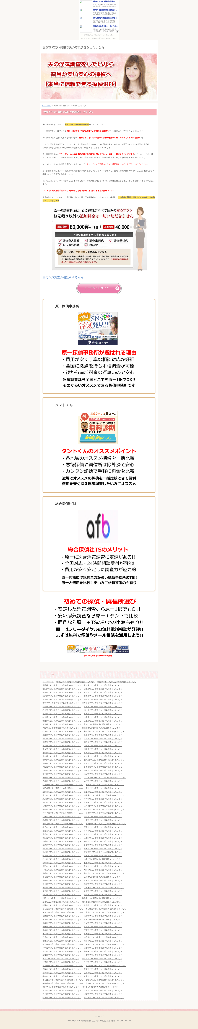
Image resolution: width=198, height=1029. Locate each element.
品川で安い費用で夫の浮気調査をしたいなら (102, 877)
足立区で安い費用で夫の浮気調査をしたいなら (62, 806)
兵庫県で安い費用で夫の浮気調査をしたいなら (101, 728)
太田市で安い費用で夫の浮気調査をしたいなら (103, 976)
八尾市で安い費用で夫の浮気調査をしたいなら (62, 937)
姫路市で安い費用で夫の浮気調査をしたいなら (103, 817)
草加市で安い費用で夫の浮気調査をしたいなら (62, 955)
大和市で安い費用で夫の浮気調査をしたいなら (62, 969)
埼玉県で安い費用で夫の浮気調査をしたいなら (62, 699)
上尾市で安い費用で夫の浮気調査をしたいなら (103, 973)
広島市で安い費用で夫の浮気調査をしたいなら (62, 781)
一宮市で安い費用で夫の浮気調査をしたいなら (62, 870)
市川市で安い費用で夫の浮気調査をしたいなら (103, 831)
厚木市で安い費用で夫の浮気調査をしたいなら (62, 973)
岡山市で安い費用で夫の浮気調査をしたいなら (62, 802)
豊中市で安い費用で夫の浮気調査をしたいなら (103, 863)
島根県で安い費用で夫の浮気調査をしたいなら (103, 735)
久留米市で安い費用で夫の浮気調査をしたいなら (63, 912)
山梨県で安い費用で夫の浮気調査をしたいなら (62, 714)
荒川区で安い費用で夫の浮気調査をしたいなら (62, 990)
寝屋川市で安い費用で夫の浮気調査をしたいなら (102, 958)
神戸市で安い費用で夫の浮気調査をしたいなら (103, 770)
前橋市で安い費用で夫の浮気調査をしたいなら (103, 891)
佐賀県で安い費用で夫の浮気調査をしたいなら (62, 753)
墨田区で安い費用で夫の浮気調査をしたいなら (103, 951)
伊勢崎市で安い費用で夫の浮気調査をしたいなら (63, 983)
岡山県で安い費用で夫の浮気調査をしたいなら (62, 738)
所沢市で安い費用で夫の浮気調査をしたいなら (62, 891)
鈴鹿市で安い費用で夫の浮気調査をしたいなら (62, 998)
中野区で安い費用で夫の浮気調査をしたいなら (103, 905)
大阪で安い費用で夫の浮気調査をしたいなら (61, 728)
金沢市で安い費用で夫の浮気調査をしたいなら (103, 834)
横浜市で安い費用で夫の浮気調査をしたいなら (103, 763)
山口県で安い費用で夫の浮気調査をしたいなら (62, 742)
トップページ (46, 106)
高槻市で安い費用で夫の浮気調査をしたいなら (62, 880)
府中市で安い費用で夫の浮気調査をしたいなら (62, 948)
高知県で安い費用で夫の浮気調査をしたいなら (62, 749)
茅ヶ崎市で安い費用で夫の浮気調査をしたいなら (106, 966)
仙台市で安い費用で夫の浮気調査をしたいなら (103, 781)
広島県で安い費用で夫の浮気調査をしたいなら (103, 738)
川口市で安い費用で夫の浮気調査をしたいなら (105, 813)
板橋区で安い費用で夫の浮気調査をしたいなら (62, 820)
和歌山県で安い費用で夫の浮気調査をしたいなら (104, 731)
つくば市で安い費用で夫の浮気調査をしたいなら (63, 980)
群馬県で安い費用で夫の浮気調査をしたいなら (103, 696)
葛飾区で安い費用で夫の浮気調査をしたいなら (62, 845)
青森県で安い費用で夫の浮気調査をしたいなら (116, 682)
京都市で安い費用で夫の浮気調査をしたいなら (62, 774)
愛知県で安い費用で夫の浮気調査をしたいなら (62, 721)
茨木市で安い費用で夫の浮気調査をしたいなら (103, 930)
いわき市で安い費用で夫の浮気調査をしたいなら (104, 888)
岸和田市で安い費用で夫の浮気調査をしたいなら (104, 998)
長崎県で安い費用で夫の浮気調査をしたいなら (103, 753)
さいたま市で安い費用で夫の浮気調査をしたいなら (105, 778)
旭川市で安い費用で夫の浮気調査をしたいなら (62, 884)
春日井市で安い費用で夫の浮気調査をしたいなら (106, 909)
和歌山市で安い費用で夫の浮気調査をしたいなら (104, 873)
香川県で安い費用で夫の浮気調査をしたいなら (62, 746)
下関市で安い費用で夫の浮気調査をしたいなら (62, 927)
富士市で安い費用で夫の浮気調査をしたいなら (62, 951)
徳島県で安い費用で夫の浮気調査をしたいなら (103, 742)
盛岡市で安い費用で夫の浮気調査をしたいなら (62, 916)
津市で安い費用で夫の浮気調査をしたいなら (102, 919)
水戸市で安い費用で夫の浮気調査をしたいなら (62, 934)
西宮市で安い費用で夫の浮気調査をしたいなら (103, 827)
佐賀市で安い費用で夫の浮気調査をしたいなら (62, 962)
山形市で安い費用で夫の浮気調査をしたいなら (103, 948)
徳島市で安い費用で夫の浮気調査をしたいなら (103, 941)
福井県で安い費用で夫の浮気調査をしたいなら (103, 710)
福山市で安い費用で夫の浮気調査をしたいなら (62, 838)
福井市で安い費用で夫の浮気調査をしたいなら (62, 941)
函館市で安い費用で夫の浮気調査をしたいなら (62, 930)
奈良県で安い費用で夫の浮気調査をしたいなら (62, 731)
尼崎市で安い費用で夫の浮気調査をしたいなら (62, 841)
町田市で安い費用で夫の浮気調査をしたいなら (103, 845)
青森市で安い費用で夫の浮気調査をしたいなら (105, 912)
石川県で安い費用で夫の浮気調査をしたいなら (62, 710)
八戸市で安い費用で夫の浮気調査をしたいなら (103, 962)
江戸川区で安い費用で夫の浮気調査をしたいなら (104, 806)
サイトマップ (99, 1016)
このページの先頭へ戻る (150, 666)
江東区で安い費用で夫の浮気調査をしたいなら (103, 838)
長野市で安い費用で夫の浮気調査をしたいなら (62, 866)
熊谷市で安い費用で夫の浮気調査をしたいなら (62, 994)
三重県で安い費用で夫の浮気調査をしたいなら (103, 721)
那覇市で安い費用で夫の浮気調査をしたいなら (62, 905)
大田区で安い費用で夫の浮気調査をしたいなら (103, 802)
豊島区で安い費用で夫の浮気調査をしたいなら (62, 923)
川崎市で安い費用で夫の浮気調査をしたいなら (62, 778)
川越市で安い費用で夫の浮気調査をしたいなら (62, 888)
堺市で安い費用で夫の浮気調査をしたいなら (104, 788)
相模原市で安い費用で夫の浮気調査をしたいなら (104, 795)
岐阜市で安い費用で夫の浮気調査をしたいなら (62, 856)
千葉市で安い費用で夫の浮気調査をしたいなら (105, 785)
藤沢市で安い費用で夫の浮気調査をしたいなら (103, 856)
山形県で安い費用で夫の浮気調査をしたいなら (103, 689)
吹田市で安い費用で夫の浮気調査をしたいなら (103, 880)
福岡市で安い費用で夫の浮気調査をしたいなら (103, 774)
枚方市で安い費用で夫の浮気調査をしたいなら (62, 859)
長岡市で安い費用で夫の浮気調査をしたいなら (103, 923)
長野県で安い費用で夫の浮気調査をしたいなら (103, 714)
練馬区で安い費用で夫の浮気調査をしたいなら (62, 799)
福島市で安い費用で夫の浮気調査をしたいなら (103, 916)
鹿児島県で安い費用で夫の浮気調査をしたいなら (104, 760)
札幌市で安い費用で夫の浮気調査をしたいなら (62, 770)
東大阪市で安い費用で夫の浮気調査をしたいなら (106, 824)
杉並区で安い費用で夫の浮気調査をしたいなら (62, 817)
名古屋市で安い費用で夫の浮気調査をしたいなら (104, 767)
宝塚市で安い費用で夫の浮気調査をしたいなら (103, 969)
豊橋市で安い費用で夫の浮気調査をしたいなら (103, 866)
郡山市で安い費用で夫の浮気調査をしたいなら (62, 895)
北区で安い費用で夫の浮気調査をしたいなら (61, 898)
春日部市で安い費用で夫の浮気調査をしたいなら (63, 966)
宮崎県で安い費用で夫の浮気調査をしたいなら (62, 760)
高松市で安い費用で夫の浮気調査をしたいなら (62, 852)
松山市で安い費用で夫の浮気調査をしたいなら (103, 820)
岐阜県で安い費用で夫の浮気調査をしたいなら (62, 717)
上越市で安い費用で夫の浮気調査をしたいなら (103, 990)
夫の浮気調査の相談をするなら (63, 277)
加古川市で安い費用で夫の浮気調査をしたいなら (104, 937)
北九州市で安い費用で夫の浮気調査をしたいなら (63, 785)
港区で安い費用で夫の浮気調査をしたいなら (61, 987)
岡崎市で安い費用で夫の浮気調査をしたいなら (103, 870)
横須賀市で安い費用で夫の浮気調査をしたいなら (104, 852)
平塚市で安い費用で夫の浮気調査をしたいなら (105, 944)
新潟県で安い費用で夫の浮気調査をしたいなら (62, 707)
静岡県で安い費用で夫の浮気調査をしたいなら (103, 717)
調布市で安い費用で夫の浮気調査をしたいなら (62, 976)
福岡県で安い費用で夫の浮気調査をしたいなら (103, 749)
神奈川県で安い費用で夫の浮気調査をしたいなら (102, 703)
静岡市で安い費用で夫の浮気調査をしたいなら (103, 799)
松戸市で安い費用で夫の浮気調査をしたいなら (62, 827)
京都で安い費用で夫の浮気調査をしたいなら (102, 724)
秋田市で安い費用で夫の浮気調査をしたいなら (101, 902)
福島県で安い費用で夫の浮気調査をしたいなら (62, 692)
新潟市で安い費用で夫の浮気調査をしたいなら (62, 792)
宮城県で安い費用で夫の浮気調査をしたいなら (103, 685)
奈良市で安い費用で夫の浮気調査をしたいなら (62, 877)
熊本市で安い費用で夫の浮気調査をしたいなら (62, 795)
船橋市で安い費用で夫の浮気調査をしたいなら (62, 809)
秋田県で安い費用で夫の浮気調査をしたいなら (62, 689)
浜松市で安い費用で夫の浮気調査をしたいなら (103, 792)
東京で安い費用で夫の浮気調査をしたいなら (61, 703)
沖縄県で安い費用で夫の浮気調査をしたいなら (62, 763)
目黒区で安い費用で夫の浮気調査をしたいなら (103, 934)
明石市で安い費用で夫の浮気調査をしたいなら (62, 919)
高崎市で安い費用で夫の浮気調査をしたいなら (62, 873)
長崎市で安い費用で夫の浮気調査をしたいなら (103, 841)
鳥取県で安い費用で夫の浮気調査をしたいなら (62, 735)
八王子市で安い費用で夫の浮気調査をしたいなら (63, 813)
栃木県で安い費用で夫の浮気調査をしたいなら (62, 696)
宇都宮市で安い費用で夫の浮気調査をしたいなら (63, 824)
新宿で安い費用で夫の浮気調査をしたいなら (61, 902)
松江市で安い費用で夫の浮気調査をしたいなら (105, 980)
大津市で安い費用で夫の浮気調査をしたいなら (103, 895)
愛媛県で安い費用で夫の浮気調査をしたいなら (103, 746)
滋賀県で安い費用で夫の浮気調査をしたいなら (62, 724)
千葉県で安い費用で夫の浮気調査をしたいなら (103, 699)
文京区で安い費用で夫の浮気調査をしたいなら (105, 983)
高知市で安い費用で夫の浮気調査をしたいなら (103, 884)
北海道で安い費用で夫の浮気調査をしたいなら (75, 682)
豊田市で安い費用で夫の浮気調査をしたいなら (103, 848)
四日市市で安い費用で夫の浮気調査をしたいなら (63, 909)
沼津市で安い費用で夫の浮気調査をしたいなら (103, 994)
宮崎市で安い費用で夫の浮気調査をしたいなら (62, 863)
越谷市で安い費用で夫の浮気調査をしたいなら (101, 898)
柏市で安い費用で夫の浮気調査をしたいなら (102, 859)
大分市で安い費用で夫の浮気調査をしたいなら (62, 834)
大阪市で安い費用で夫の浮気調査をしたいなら (62, 767)
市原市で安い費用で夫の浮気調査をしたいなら (103, 927)
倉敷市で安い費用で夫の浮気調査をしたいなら (74, 47)
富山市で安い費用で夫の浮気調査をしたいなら (62, 848)
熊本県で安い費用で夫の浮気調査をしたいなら (62, 756)
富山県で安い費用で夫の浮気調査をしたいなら (103, 707)
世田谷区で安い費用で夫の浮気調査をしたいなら (63, 788)
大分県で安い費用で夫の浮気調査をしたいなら (103, 756)
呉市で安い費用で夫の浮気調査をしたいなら (61, 958)
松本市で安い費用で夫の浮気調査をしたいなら (103, 955)
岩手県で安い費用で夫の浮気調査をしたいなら (62, 685)
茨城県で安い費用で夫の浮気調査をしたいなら (103, 692)
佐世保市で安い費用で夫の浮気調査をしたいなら (63, 944)
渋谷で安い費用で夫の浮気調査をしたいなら (100, 987)
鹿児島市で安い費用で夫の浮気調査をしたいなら (104, 809)
